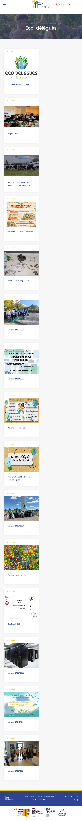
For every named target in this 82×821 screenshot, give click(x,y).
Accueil (24, 23)
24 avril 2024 (11, 542)
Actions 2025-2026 (16, 330)
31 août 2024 (11, 395)
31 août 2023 (11, 640)
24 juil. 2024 (10, 52)
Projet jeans (13, 134)
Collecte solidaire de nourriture (21, 232)
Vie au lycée (33, 23)
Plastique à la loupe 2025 (18, 281)
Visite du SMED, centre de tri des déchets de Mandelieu (19, 184)
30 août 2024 (11, 444)
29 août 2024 (11, 493)
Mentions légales (36, 797)
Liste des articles (50, 797)
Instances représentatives (50, 23)
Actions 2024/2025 (16, 379)
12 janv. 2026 (11, 248)
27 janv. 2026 (11, 199)
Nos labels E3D (14, 624)
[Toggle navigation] (4, 4)
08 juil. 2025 (10, 346)
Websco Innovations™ (41, 799)
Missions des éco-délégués (19, 85)
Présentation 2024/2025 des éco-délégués (20, 478)
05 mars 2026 (11, 150)
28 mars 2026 (11, 101)
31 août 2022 (11, 689)
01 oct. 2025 (11, 297)
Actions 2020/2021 (15, 771)
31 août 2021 (11, 738)
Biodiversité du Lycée (17, 575)
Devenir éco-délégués (17, 428)
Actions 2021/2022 (15, 722)
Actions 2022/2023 (16, 673)
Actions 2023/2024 (16, 526)
